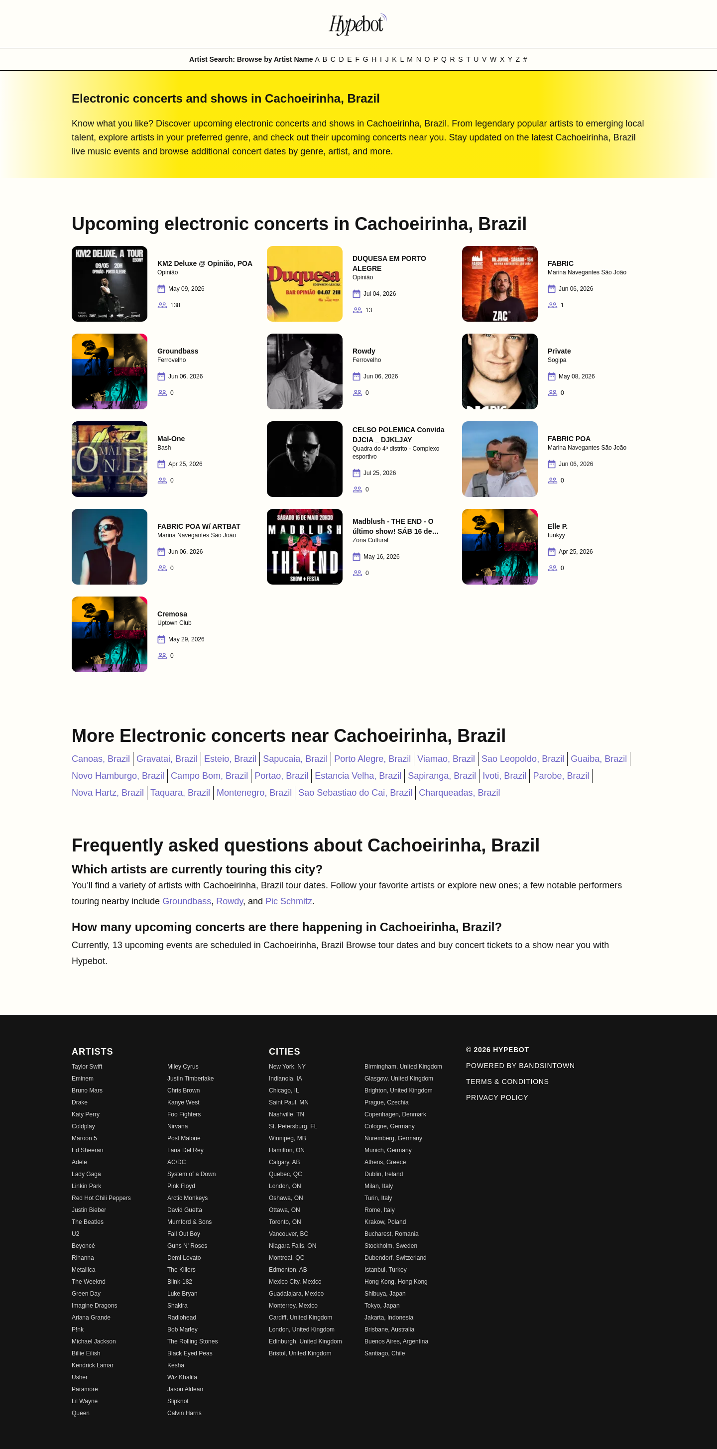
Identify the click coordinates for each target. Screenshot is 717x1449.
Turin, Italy (378, 1198)
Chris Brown (183, 1090)
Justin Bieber (89, 1210)
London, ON (285, 1186)
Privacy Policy (497, 1097)
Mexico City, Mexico (295, 1281)
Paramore (85, 1389)
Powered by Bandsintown (520, 1066)
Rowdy (229, 901)
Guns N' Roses (187, 1245)
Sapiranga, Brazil (442, 776)
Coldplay (83, 1126)
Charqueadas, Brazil (459, 793)
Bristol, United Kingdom (300, 1353)
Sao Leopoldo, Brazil (522, 759)
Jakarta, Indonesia (388, 1317)
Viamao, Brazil (446, 759)
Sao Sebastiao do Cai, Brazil (355, 793)
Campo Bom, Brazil (209, 776)
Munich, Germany (388, 1150)
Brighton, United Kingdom (398, 1090)
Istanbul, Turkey (385, 1269)
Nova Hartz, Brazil (108, 793)
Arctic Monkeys (187, 1198)
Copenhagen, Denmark (395, 1114)
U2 (75, 1233)
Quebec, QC (285, 1174)
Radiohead (181, 1317)
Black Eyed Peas (190, 1353)
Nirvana (177, 1126)
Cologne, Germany (389, 1126)
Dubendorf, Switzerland (395, 1257)
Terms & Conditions (507, 1082)
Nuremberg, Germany (393, 1138)
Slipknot (178, 1401)
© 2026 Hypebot (497, 1050)
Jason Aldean (185, 1389)
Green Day (86, 1293)
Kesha (175, 1365)
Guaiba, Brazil (599, 759)
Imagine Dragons (94, 1305)
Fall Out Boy (183, 1233)
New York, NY (287, 1066)
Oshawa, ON (286, 1198)
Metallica (83, 1269)
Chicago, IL (284, 1090)
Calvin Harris (184, 1413)
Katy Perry (86, 1114)
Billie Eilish (86, 1353)
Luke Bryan (182, 1293)
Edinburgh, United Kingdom (305, 1341)
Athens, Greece (385, 1162)
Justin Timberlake (190, 1078)
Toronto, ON (285, 1221)
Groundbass (186, 901)
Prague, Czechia (386, 1102)
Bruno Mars (87, 1090)
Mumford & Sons (189, 1221)
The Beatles (88, 1221)
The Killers (181, 1269)
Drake (80, 1102)
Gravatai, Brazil (167, 759)
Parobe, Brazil (561, 776)
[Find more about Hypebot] (358, 24)
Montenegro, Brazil (254, 793)
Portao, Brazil (281, 776)
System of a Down (191, 1174)
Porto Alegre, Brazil (372, 759)
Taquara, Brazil (180, 793)
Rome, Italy (379, 1210)
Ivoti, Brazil (504, 776)
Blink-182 (179, 1281)
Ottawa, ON (284, 1210)
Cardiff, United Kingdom (300, 1317)
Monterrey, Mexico (293, 1305)
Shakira (177, 1305)
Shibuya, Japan (385, 1293)
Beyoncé (83, 1245)
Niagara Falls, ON (292, 1245)
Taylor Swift (87, 1066)
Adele (79, 1162)
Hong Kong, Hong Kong (396, 1281)
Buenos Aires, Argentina (396, 1341)
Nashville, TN (286, 1114)
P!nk (78, 1329)
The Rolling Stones (192, 1341)
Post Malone (184, 1138)
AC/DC (176, 1162)
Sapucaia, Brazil (295, 759)
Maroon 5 (84, 1138)
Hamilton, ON (287, 1150)
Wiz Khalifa (182, 1377)
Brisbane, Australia (389, 1329)
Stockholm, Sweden (390, 1245)
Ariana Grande (91, 1317)
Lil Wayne (85, 1401)
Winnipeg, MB (287, 1138)
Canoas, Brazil (101, 759)
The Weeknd (89, 1281)
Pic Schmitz (288, 901)
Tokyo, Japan (382, 1305)
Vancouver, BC (288, 1233)
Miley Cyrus (183, 1066)
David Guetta (184, 1210)
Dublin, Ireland (383, 1174)
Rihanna (83, 1257)
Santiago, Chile (384, 1353)
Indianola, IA (285, 1078)
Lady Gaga (86, 1174)
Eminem (83, 1078)
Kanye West (183, 1102)
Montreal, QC (286, 1257)
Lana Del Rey (185, 1150)
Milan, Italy (378, 1186)
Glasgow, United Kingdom (398, 1078)
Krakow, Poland (385, 1221)
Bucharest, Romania (391, 1233)
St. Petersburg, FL (293, 1126)
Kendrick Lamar (93, 1365)
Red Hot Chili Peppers (101, 1198)
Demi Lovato (184, 1257)
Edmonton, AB (288, 1269)
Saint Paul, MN (289, 1102)
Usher (80, 1377)
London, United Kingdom (302, 1329)
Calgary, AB (284, 1162)
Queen (81, 1413)
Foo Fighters (184, 1114)
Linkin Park (86, 1186)
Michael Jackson (94, 1341)
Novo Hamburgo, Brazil (118, 776)
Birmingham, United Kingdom (403, 1066)
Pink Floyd (181, 1186)
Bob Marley (182, 1329)
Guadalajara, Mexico (296, 1293)
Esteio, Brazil (230, 759)
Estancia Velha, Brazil (358, 776)
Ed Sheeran (87, 1150)
